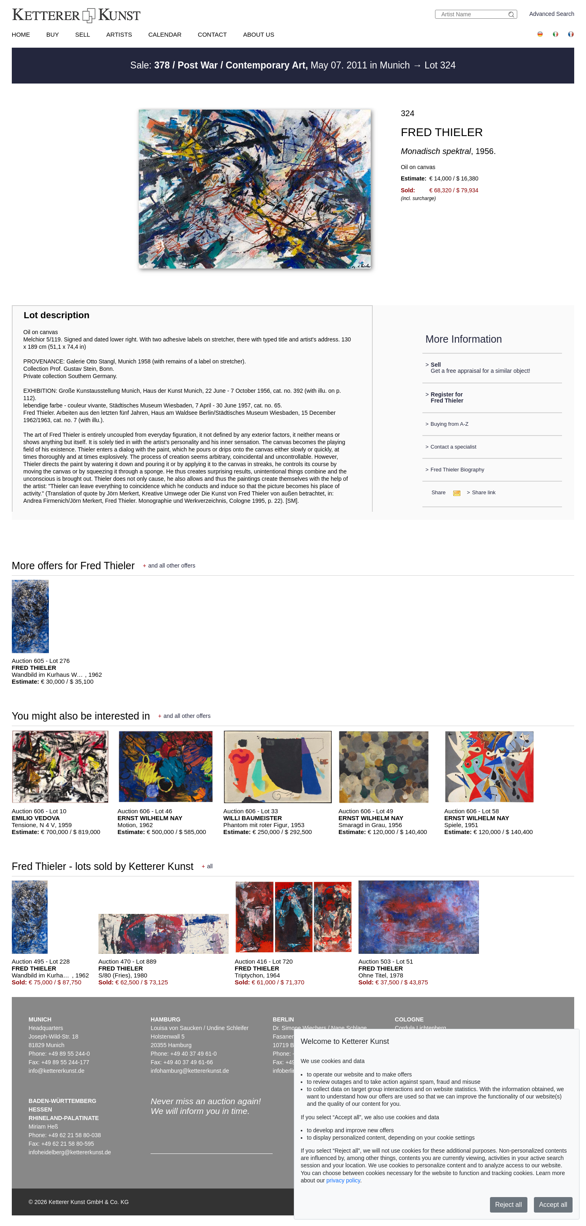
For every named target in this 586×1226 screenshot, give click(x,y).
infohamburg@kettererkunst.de (190, 1071)
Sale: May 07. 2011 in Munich (271, 65)
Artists (119, 34)
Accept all (553, 1204)
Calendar (164, 34)
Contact (212, 34)
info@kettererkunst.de (56, 1071)
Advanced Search (552, 14)
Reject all (508, 1204)
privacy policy (343, 1180)
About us (258, 34)
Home (21, 34)
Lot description (57, 315)
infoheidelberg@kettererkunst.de (69, 1152)
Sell (82, 34)
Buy (52, 34)
